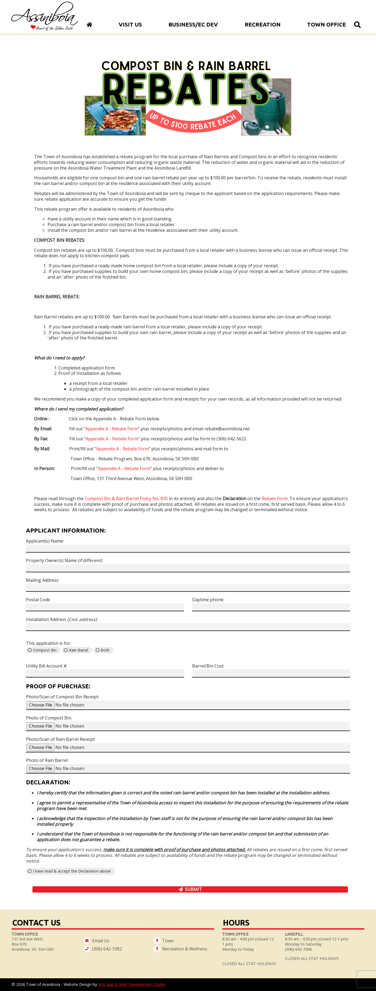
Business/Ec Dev (193, 24)
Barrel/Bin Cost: (208, 666)
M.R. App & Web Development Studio (131, 984)
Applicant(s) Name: (45, 541)
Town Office (326, 24)
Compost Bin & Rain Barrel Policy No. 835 (126, 498)
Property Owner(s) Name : (64, 560)
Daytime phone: (208, 600)
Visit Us (130, 24)
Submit (193, 889)
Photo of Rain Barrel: (47, 760)
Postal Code (38, 600)
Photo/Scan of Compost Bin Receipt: (62, 697)
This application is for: (48, 643)
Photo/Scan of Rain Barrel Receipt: (60, 739)
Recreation (263, 24)
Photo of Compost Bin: (49, 718)
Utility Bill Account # (46, 666)
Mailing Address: (42, 580)
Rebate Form (275, 498)
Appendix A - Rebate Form (111, 429)
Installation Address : (62, 619)
